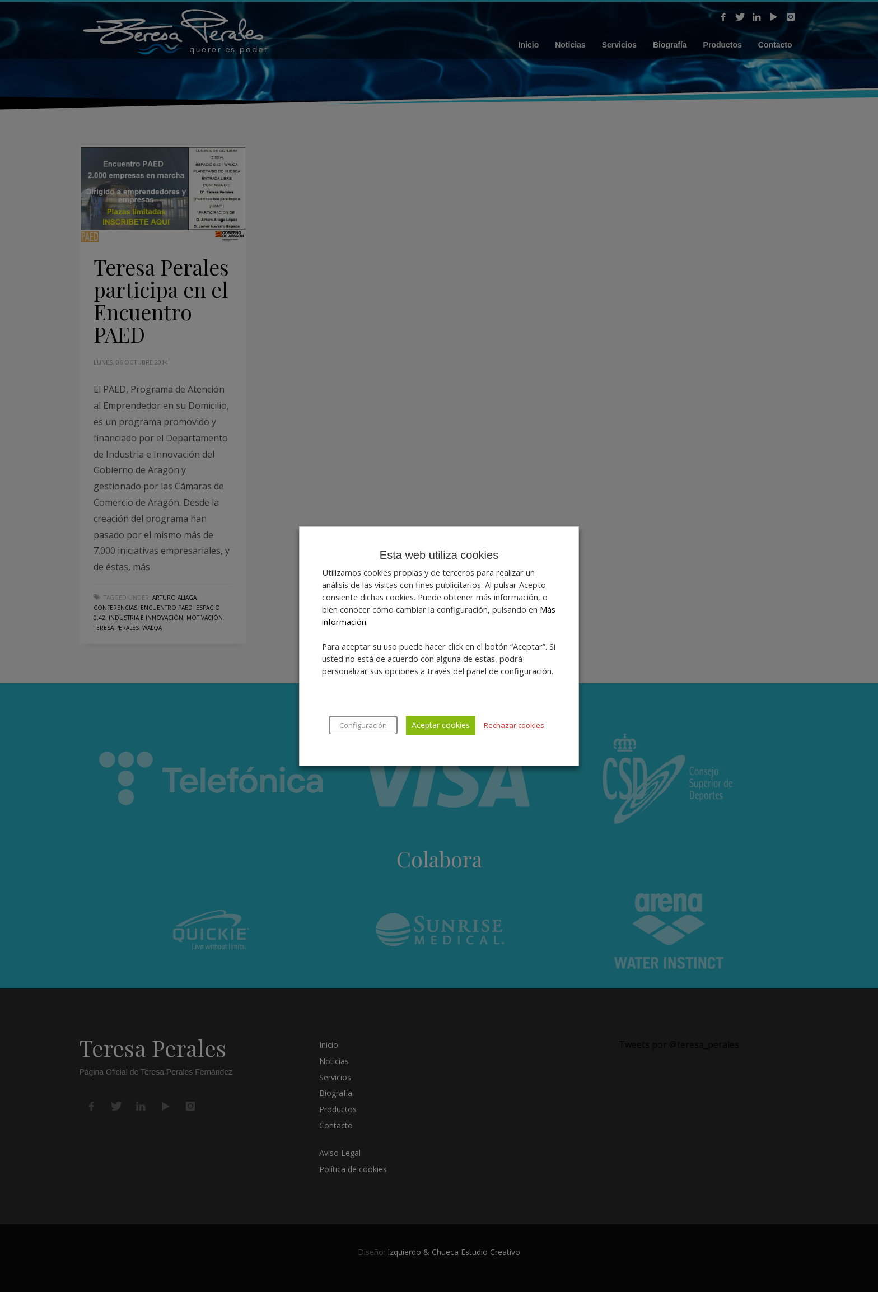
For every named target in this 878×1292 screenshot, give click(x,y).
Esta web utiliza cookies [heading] (439, 555)
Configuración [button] (363, 725)
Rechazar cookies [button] (514, 725)
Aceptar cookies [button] (441, 725)
